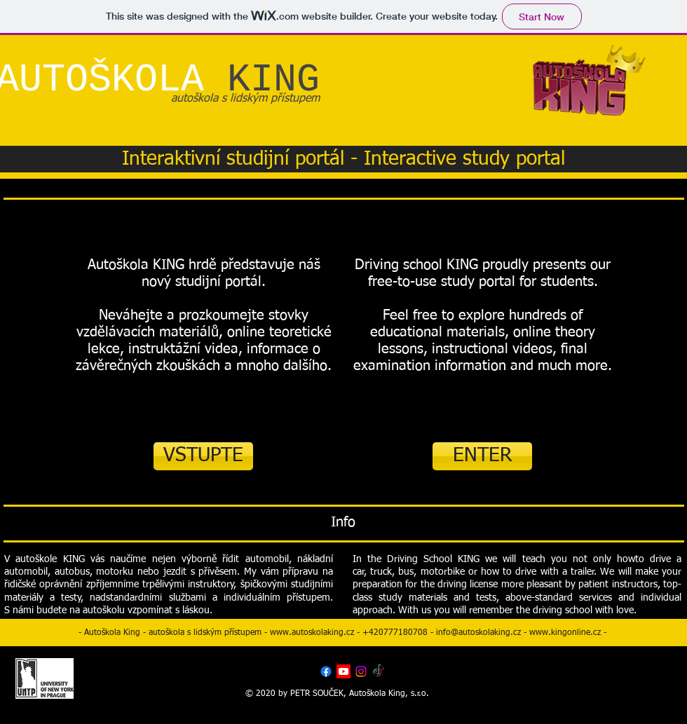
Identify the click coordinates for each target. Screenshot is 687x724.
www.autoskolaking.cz (312, 633)
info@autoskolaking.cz (478, 633)
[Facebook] (326, 671)
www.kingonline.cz (565, 633)
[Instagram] (361, 671)
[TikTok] (379, 671)
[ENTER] (482, 456)
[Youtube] (343, 671)
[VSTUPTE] (203, 456)
